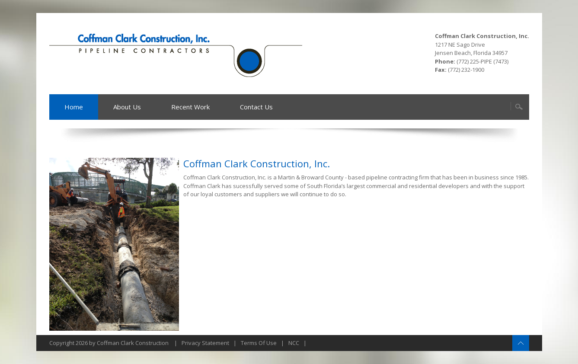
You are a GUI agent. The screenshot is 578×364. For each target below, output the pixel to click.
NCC (293, 343)
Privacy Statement (205, 343)
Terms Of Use (259, 343)
